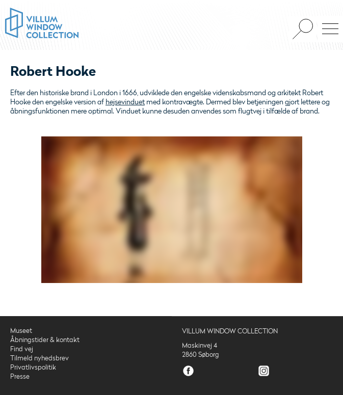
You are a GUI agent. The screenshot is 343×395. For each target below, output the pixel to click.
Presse (20, 377)
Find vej (21, 349)
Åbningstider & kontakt (45, 340)
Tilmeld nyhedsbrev (39, 358)
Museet (21, 331)
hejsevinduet (125, 102)
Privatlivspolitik (33, 367)
